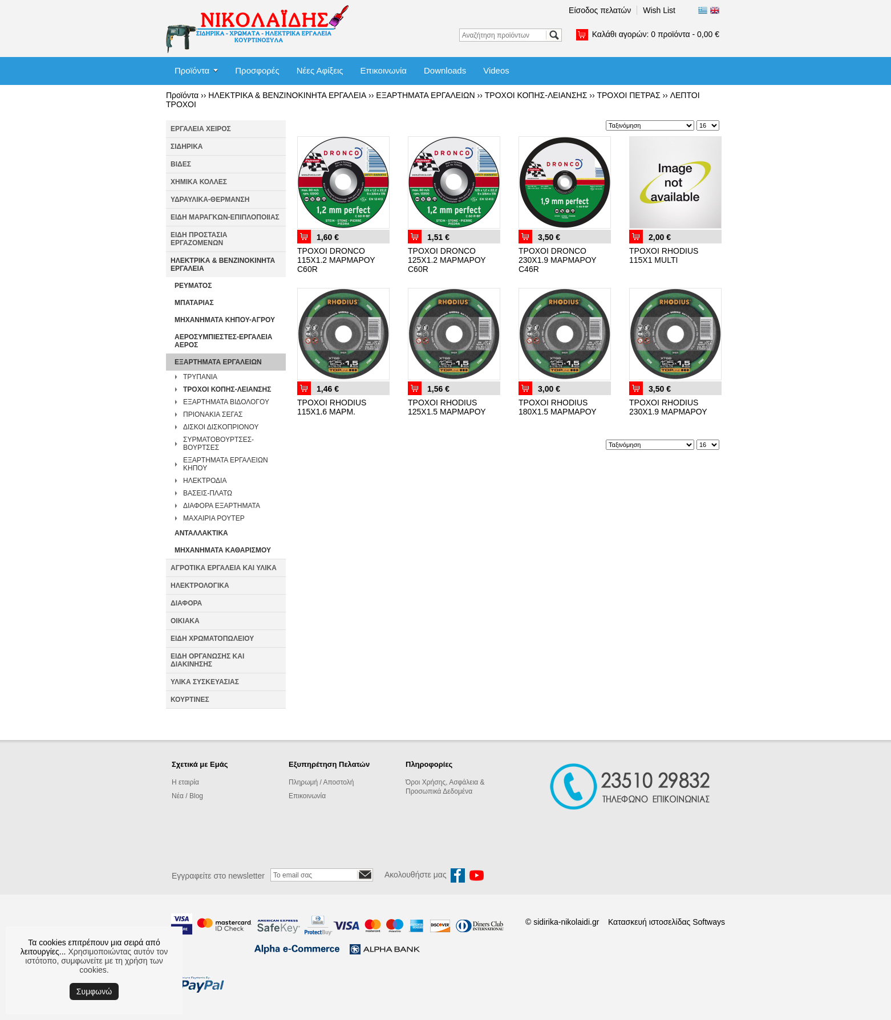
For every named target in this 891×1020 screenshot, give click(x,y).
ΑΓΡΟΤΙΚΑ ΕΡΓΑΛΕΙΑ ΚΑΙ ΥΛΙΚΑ (224, 568)
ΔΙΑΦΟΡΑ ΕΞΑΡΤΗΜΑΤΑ (221, 506)
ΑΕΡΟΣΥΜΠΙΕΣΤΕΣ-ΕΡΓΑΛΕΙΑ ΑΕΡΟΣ (224, 341)
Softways (708, 921)
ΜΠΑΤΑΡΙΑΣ (194, 303)
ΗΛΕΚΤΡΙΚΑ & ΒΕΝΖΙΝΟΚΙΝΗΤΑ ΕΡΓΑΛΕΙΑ (287, 95)
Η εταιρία (185, 782)
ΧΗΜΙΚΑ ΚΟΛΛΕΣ (199, 182)
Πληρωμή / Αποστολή (321, 782)
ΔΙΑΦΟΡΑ (186, 603)
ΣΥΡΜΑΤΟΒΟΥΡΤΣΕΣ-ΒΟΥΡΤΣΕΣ (218, 444)
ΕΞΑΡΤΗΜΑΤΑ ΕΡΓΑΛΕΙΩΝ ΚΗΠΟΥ (225, 464)
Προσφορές (257, 70)
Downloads (445, 70)
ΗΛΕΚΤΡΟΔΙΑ (204, 481)
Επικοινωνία (384, 70)
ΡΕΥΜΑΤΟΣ (193, 286)
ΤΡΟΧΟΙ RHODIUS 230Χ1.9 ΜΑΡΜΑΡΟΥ (668, 407)
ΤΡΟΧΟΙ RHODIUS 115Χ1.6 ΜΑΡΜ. (331, 407)
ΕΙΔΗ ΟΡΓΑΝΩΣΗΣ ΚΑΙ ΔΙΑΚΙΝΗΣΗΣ (207, 660)
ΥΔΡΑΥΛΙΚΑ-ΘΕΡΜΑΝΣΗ (210, 200)
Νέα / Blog (187, 796)
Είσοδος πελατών (600, 10)
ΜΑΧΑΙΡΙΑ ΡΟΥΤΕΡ (214, 518)
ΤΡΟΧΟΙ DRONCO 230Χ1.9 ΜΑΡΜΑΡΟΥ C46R (557, 260)
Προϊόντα (192, 70)
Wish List (659, 10)
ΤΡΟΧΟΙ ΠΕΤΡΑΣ (628, 95)
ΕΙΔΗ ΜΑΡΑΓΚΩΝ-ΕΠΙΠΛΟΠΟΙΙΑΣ (225, 217)
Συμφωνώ (94, 991)
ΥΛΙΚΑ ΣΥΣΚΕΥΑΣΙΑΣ (205, 682)
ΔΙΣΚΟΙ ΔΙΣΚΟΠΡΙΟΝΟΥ (220, 427)
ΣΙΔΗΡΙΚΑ (187, 147)
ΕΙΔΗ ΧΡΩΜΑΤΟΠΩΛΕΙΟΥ (212, 639)
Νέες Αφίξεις (320, 70)
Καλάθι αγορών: (655, 34)
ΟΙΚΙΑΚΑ (185, 621)
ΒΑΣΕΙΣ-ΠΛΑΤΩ (207, 493)
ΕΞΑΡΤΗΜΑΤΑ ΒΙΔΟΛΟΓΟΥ (226, 402)
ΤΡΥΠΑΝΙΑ (200, 377)
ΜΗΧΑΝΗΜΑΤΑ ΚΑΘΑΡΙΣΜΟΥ (223, 550)
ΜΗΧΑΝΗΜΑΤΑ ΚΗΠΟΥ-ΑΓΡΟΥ (225, 320)
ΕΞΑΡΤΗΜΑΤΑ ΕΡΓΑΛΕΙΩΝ (425, 95)
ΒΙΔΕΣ (181, 164)
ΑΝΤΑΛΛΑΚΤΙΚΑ (201, 533)
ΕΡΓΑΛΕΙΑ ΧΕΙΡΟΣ (201, 129)
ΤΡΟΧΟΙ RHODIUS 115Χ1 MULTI (663, 255)
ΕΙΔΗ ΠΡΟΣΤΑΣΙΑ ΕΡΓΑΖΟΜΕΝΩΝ (199, 239)
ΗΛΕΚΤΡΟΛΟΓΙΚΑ (200, 586)
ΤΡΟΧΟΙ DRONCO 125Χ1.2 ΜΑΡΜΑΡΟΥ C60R (446, 260)
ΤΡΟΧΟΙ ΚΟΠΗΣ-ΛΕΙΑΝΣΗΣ (536, 95)
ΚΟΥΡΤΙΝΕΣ (190, 700)
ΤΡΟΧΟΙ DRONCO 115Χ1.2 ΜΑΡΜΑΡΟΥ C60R (336, 260)
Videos (496, 70)
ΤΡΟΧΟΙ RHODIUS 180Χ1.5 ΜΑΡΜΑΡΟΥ (558, 407)
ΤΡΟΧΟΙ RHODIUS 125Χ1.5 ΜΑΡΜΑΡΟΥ (447, 407)
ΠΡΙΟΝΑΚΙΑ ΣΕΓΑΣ (212, 414)
